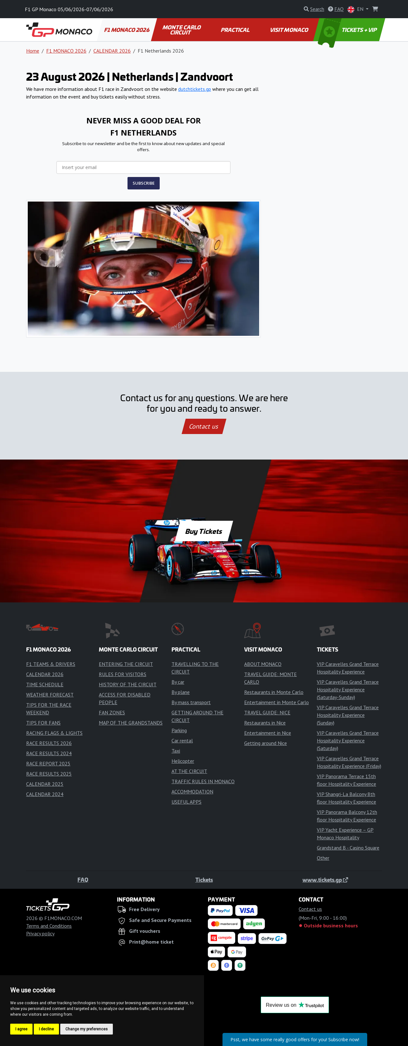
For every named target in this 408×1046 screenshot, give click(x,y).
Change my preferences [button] (86, 1029)
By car (177, 682)
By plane (180, 692)
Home (32, 51)
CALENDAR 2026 (112, 51)
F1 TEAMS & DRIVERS (50, 664)
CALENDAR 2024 (44, 794)
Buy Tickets (203, 531)
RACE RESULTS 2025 (49, 773)
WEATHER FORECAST (50, 694)
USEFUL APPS (186, 802)
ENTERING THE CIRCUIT (126, 664)
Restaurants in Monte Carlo (273, 692)
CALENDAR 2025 (44, 784)
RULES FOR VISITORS (122, 674)
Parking (179, 730)
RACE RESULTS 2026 (49, 743)
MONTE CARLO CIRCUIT (182, 29)
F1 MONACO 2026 (127, 29)
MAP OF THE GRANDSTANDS (131, 722)
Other (323, 858)
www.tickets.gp (325, 879)
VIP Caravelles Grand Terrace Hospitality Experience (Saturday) (348, 740)
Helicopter (182, 761)
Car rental (182, 740)
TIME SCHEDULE (44, 684)
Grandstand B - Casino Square (348, 847)
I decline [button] (46, 1029)
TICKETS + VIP (348, 29)
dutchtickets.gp (194, 89)
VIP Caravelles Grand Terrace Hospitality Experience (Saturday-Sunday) (348, 689)
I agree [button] (21, 1029)
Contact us (204, 426)
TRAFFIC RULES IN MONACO (203, 781)
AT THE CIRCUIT (189, 771)
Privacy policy (40, 933)
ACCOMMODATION (192, 791)
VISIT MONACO (289, 29)
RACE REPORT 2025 (48, 763)
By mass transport (191, 702)
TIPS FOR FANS (43, 722)
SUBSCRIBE (144, 183)
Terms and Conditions (49, 926)
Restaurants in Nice (265, 722)
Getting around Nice (265, 743)
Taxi (175, 751)
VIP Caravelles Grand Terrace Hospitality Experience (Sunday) (348, 715)
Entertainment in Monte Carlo (276, 702)
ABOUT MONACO (262, 664)
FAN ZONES (112, 712)
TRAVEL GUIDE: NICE (267, 712)
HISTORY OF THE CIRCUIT (128, 684)
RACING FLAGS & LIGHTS (54, 733)
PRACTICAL (235, 29)
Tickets (204, 879)
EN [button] (356, 9)
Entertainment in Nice (267, 733)
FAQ (82, 879)
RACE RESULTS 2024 (49, 753)
